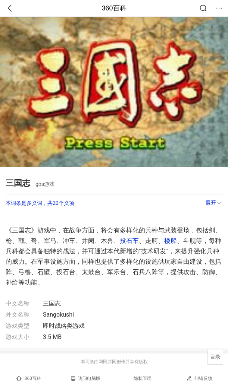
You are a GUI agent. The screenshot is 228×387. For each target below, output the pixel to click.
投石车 (129, 240)
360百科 (113, 8)
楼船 (170, 240)
